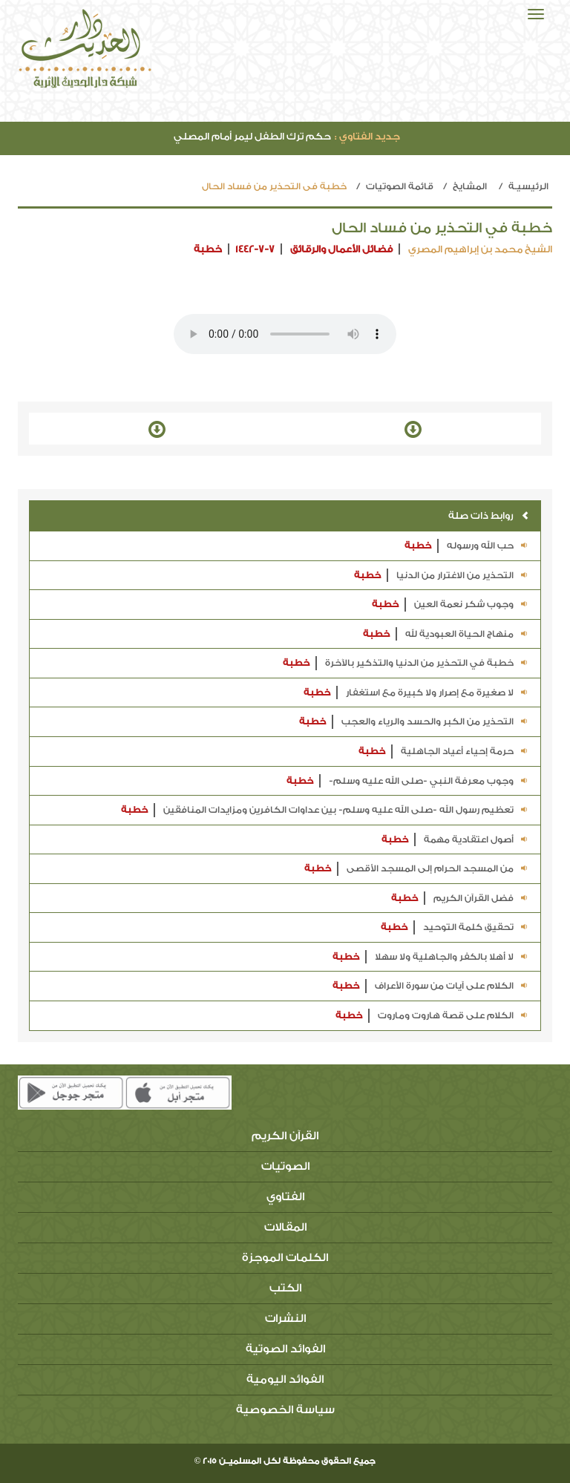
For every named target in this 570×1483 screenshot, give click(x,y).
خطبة (208, 249)
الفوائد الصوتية (285, 1349)
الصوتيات (285, 1166)
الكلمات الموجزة (285, 1257)
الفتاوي (285, 1197)
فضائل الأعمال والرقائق (341, 249)
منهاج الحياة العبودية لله (446, 634)
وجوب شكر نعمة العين (450, 605)
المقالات (285, 1227)
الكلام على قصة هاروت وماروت (432, 1016)
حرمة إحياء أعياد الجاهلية (443, 751)
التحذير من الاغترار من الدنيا (441, 576)
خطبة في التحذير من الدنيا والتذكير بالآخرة (406, 663)
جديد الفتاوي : (367, 136)
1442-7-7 (255, 249)
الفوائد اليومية (285, 1379)
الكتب (285, 1288)
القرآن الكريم (285, 1136)
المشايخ (470, 186)
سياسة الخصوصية (285, 1410)
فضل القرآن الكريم (460, 898)
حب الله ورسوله (466, 546)
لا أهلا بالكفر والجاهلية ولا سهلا (430, 957)
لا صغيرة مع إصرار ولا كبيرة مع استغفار (416, 693)
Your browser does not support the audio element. (285, 334)
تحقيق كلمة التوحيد (455, 927)
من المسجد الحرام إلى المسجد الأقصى (416, 869)
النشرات (285, 1318)
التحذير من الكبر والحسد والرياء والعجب (414, 722)
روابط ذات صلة (488, 515)
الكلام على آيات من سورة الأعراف (430, 986)
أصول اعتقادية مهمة (455, 840)
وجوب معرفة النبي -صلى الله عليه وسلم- (407, 781)
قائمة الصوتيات (399, 186)
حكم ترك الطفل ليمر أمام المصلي (287, 136)
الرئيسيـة (528, 186)
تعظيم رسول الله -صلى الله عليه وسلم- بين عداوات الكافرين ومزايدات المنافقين (325, 810)
